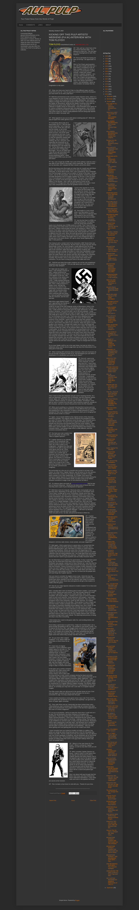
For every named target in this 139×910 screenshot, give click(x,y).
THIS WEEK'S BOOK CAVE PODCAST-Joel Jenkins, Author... (112, 716)
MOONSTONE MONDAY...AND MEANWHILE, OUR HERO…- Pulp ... (111, 858)
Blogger (77, 900)
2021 (106, 69)
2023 (106, 64)
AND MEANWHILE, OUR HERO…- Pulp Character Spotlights (112, 866)
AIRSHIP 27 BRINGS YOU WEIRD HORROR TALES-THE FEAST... (111, 343)
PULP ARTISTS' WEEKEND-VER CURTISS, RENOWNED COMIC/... (112, 151)
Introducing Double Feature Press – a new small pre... (112, 276)
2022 (106, 66)
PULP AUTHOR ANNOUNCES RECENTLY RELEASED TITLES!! (111, 761)
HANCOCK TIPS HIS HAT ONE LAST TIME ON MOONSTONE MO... (111, 825)
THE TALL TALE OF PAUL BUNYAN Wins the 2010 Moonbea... (112, 394)
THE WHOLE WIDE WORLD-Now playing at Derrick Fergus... (112, 817)
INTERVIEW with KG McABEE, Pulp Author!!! (111, 803)
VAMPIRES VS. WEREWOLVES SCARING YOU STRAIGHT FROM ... (111, 353)
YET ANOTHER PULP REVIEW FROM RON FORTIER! (111, 512)
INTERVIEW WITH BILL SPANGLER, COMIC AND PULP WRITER (111, 159)
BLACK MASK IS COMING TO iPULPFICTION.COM (112, 334)
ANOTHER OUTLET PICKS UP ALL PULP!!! (112, 303)
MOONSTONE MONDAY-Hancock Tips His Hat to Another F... (112, 641)
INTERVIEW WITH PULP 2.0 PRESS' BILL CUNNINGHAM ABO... (111, 536)
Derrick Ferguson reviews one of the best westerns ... (112, 601)
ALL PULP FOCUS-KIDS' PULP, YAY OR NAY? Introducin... (112, 414)
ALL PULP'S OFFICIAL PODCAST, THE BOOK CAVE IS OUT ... (111, 554)
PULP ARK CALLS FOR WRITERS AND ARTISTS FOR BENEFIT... (112, 204)
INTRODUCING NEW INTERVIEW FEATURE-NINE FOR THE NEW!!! (112, 562)
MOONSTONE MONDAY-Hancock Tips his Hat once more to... (112, 241)
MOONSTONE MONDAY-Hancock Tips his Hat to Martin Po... (112, 226)
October (109, 101)
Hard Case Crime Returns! (111, 408)
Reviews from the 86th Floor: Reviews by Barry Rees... (112, 143)
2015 (106, 84)
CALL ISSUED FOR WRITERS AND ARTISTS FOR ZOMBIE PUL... (112, 586)
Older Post (93, 800)
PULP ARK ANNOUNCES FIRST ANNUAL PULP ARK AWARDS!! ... (111, 422)
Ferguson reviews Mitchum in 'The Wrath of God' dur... (111, 473)
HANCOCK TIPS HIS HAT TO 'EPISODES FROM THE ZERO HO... (111, 361)
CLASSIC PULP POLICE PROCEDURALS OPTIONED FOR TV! (112, 527)
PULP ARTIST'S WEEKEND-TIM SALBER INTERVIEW (111, 505)
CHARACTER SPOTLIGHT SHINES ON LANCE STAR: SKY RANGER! (111, 545)
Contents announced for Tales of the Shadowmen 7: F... (111, 724)
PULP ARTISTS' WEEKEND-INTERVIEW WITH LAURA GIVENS (111, 319)
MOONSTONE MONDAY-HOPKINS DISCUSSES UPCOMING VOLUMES (111, 268)
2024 (106, 61)
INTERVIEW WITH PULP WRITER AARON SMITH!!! (112, 210)
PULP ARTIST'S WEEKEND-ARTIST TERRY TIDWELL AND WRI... (111, 490)
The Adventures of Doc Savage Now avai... (112, 791)
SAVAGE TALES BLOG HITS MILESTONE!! (111, 797)
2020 (106, 71)
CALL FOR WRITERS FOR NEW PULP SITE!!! (111, 430)
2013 (106, 86)
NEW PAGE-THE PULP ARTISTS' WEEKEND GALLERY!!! (111, 701)
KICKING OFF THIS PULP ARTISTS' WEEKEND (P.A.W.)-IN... (112, 708)
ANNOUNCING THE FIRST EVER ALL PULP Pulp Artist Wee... (112, 873)
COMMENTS (30, 25)
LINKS (40, 25)
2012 (106, 89)
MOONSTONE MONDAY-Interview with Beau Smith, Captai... (111, 455)
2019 (106, 74)
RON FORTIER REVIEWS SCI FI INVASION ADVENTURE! (112, 608)
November (110, 99)
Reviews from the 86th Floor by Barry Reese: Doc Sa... (112, 570)
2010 (106, 94)
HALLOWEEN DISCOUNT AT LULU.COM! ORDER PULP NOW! (111, 187)
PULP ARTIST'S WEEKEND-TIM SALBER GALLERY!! (111, 498)
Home (21, 25)
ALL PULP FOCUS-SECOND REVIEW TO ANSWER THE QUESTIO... (112, 402)
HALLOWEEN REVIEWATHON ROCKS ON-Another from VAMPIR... (112, 135)
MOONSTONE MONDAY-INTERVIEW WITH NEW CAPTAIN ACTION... (110, 669)
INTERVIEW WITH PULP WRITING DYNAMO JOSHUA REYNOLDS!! (111, 196)
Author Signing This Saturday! (112, 448)
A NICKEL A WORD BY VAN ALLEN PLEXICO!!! (112, 233)
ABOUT (48, 25)
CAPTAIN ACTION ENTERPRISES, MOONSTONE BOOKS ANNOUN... (112, 660)
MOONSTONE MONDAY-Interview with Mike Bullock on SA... (111, 442)
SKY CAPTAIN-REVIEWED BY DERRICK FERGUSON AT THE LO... (111, 881)
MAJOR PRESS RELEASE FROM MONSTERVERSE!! (112, 290)
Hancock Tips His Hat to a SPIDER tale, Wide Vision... (112, 833)
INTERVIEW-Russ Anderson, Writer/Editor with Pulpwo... (112, 809)
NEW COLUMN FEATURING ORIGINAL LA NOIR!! (111, 282)
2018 (106, 76)
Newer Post (52, 800)
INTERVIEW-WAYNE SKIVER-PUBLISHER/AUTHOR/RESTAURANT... (112, 770)
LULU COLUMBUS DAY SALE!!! (111, 730)
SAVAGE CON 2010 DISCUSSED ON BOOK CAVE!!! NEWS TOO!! (112, 369)
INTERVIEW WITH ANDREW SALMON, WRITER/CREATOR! (112, 616)
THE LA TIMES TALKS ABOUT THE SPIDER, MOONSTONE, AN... (111, 736)
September (110, 887)
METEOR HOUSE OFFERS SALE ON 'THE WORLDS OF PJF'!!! (111, 679)
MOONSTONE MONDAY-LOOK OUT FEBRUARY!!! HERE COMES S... (112, 257)
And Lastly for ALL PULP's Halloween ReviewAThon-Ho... (111, 107)
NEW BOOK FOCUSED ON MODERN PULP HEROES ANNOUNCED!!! (112, 178)
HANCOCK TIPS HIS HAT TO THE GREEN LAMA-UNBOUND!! (112, 778)
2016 (106, 81)
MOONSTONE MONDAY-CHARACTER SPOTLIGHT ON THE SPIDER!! (112, 841)
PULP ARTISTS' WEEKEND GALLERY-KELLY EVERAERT (112, 687)
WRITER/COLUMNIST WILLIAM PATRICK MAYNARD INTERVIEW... (112, 218)
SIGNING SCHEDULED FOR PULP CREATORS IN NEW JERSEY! (111, 753)
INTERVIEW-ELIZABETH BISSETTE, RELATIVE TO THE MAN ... (111, 632)
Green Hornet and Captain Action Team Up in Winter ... (111, 744)
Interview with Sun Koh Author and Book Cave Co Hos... (111, 387)
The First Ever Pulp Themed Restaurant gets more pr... (112, 624)
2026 (106, 56)
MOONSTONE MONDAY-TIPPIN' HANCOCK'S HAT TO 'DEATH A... (112, 650)
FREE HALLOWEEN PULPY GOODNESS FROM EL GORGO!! (111, 169)
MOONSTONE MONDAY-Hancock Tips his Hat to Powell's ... (112, 249)
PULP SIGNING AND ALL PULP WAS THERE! (111, 466)
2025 (106, 58)
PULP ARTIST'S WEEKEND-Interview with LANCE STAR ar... (111, 481)
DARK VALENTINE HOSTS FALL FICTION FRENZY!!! (111, 327)
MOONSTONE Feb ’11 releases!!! (111, 435)
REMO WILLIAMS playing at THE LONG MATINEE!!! (111, 297)
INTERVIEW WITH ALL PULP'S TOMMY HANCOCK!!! (111, 519)
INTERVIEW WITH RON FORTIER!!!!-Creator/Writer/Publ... (112, 578)
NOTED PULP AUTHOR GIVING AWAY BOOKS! (111, 593)
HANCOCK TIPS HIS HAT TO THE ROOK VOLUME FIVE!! (112, 785)
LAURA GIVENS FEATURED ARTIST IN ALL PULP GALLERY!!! (111, 310)
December (110, 96)
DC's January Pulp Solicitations (111, 461)
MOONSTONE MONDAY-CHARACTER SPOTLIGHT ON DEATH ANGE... (112, 849)
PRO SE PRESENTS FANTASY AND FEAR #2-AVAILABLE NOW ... (111, 378)
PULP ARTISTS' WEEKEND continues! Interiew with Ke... (112, 694)
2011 (106, 91)
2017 (106, 79)
